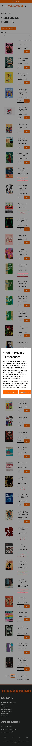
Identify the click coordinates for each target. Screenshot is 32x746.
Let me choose (11, 392)
